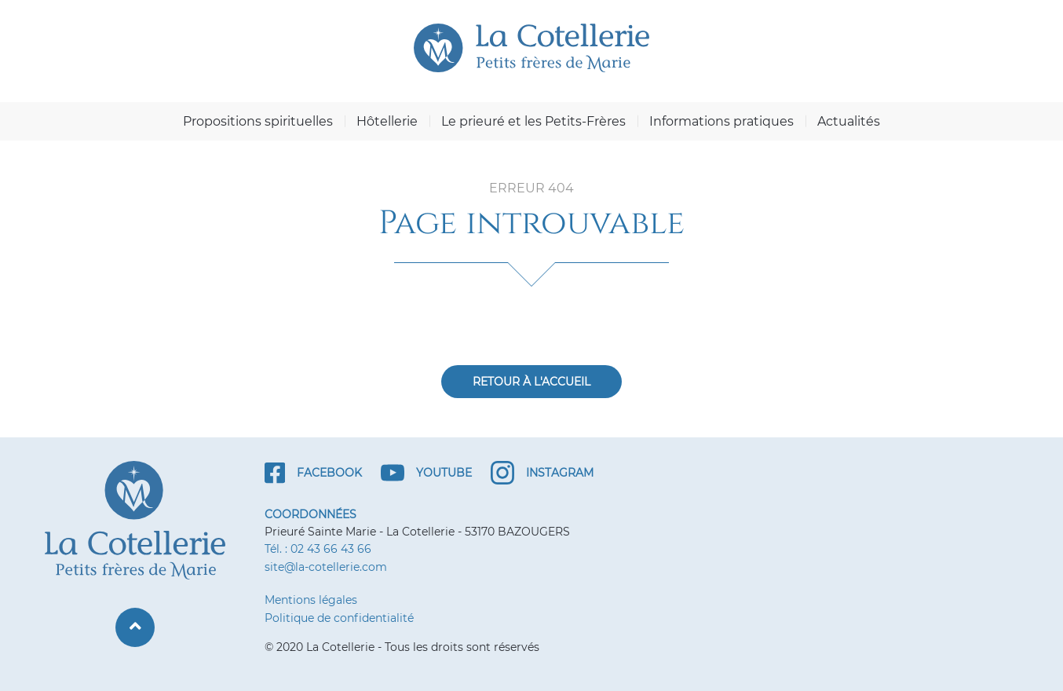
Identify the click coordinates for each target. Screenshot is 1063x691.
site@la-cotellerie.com (326, 567)
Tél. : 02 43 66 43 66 (318, 549)
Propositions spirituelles (258, 121)
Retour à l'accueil (531, 382)
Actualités (848, 121)
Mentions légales (311, 600)
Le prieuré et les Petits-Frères (533, 121)
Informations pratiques (721, 121)
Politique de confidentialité (339, 618)
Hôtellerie (387, 121)
